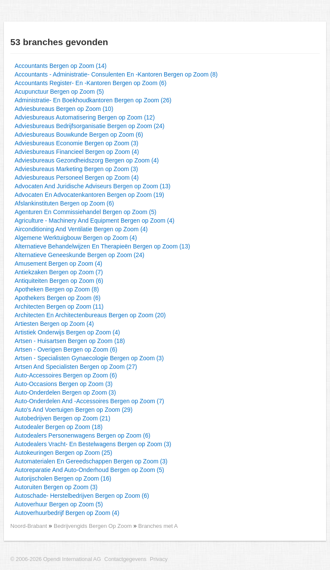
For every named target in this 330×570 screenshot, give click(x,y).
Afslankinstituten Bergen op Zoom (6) (64, 203)
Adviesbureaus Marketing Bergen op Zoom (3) (76, 168)
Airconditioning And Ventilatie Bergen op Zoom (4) (81, 229)
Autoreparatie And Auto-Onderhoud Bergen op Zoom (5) (89, 469)
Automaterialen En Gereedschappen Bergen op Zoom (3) (91, 461)
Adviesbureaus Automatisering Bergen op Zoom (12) (85, 117)
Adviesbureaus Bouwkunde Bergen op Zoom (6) (79, 134)
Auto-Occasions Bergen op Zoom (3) (64, 383)
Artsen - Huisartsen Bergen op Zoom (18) (70, 340)
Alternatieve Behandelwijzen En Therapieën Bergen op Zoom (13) (102, 246)
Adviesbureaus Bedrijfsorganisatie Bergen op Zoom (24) (90, 126)
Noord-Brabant (28, 526)
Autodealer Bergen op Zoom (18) (59, 426)
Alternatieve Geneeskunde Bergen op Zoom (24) (79, 254)
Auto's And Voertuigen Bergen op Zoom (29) (73, 409)
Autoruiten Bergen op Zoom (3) (56, 487)
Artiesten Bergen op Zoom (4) (54, 323)
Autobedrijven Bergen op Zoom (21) (62, 418)
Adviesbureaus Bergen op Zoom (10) (64, 108)
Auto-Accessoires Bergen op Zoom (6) (66, 375)
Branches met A (158, 526)
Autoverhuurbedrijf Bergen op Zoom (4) (67, 512)
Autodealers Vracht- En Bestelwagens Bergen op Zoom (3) (93, 444)
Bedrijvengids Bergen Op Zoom (93, 526)
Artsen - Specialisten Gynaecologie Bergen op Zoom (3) (89, 358)
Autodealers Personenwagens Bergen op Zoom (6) (82, 435)
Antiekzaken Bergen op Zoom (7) (59, 272)
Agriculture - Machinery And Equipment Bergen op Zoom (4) (94, 220)
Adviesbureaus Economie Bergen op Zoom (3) (76, 143)
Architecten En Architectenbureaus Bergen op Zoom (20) (90, 315)
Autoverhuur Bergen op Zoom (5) (59, 504)
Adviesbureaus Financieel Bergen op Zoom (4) (77, 151)
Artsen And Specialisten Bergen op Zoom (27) (76, 366)
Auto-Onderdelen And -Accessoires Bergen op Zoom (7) (89, 401)
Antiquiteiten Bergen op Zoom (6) (59, 280)
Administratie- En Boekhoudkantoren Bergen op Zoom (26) (93, 100)
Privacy (159, 559)
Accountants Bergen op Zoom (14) (61, 65)
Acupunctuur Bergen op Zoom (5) (59, 91)
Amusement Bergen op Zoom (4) (58, 263)
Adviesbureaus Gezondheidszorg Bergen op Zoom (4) (87, 160)
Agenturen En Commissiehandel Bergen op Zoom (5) (85, 211)
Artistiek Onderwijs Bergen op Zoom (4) (67, 332)
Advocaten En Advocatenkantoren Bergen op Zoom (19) (89, 194)
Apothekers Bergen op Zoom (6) (58, 297)
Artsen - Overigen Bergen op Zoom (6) (66, 349)
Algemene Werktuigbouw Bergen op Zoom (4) (76, 237)
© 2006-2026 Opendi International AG (55, 559)
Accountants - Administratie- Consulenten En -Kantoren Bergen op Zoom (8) (116, 74)
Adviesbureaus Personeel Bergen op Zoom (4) (77, 177)
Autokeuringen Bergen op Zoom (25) (63, 452)
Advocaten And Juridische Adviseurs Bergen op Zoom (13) (93, 186)
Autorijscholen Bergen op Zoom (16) (63, 478)
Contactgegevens (125, 559)
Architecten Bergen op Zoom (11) (59, 306)
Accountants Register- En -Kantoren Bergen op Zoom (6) (90, 83)
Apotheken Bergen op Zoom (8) (57, 289)
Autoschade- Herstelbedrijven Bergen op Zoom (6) (82, 495)
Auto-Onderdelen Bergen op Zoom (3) (65, 392)
